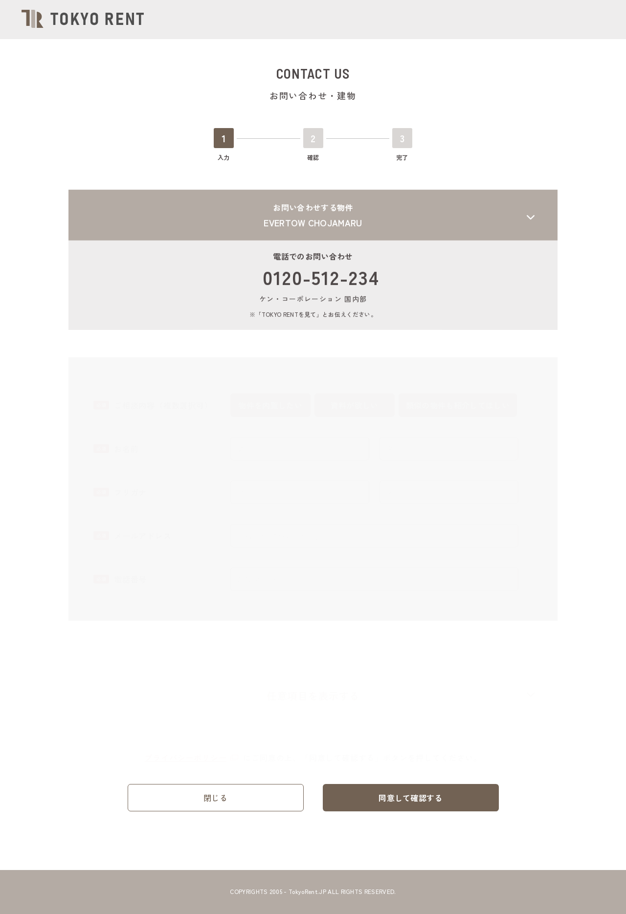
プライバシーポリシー (191, 753)
